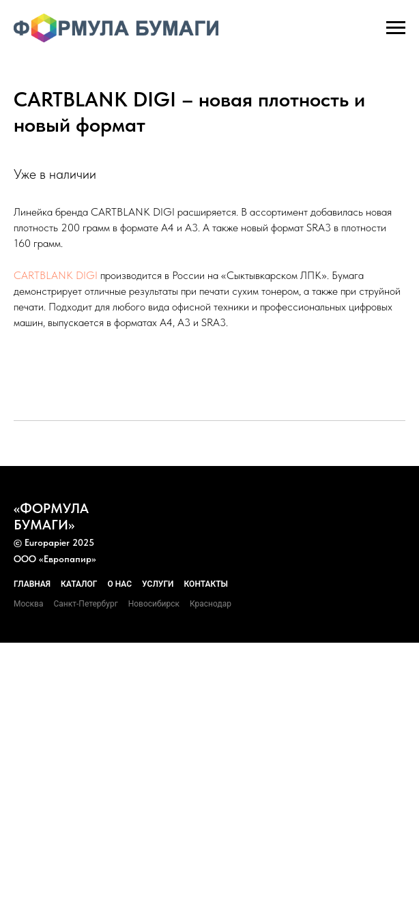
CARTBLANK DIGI (56, 275)
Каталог (79, 584)
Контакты (206, 584)
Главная (32, 584)
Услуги (157, 584)
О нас (119, 584)
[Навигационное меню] (395, 28)
